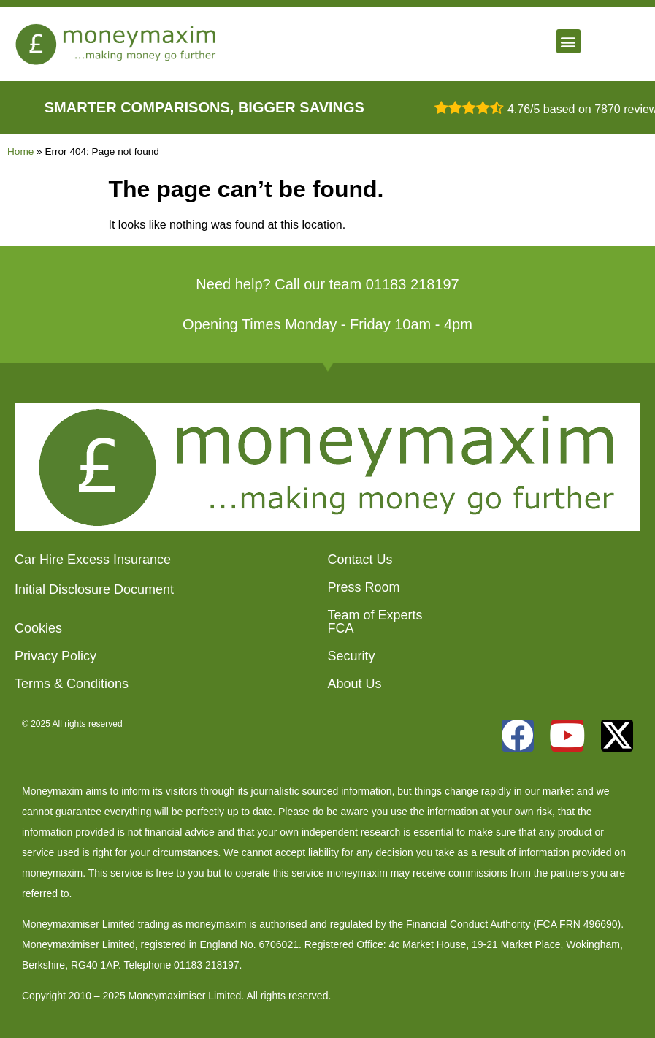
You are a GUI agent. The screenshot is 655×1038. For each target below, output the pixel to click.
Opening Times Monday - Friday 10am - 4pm (327, 324)
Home (20, 151)
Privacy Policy (55, 656)
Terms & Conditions (72, 683)
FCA (341, 628)
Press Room (364, 587)
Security (351, 656)
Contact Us (360, 559)
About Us (355, 683)
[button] (568, 41)
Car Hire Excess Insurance (93, 559)
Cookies (38, 628)
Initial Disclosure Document (94, 589)
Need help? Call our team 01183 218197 (327, 284)
